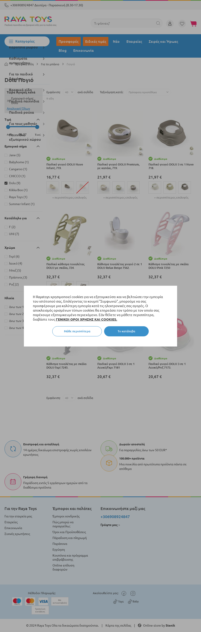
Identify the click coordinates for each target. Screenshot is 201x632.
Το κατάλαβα (126, 331)
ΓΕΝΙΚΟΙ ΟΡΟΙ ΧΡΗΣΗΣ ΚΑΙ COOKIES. (86, 319)
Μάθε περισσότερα (77, 331)
